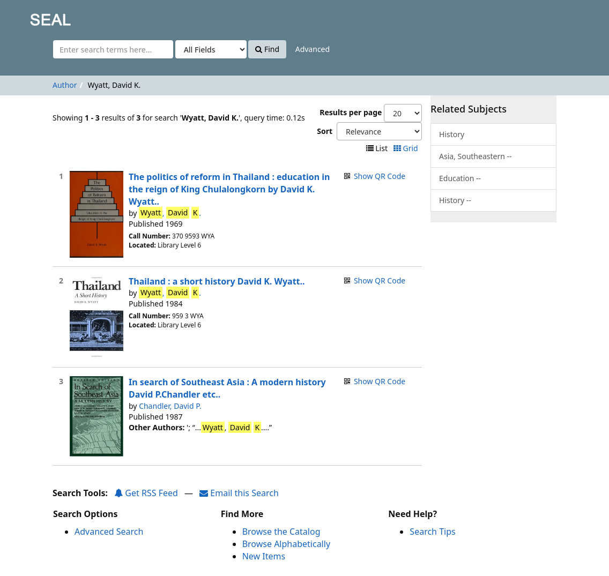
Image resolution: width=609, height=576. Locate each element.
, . (170, 213)
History (451, 134)
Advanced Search (109, 531)
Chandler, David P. (170, 406)
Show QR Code (379, 176)
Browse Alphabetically (286, 544)
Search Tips (432, 531)
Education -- (460, 178)
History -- (455, 200)
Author (65, 85)
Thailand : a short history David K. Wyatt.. (217, 281)
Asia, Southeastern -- (475, 156)
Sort (324, 131)
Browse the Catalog (281, 531)
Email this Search (239, 493)
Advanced (312, 49)
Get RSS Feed (146, 493)
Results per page (351, 112)
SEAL (29, 16)
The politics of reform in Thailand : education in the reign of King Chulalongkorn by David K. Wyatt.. (229, 189)
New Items (263, 556)
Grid (406, 148)
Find (267, 49)
